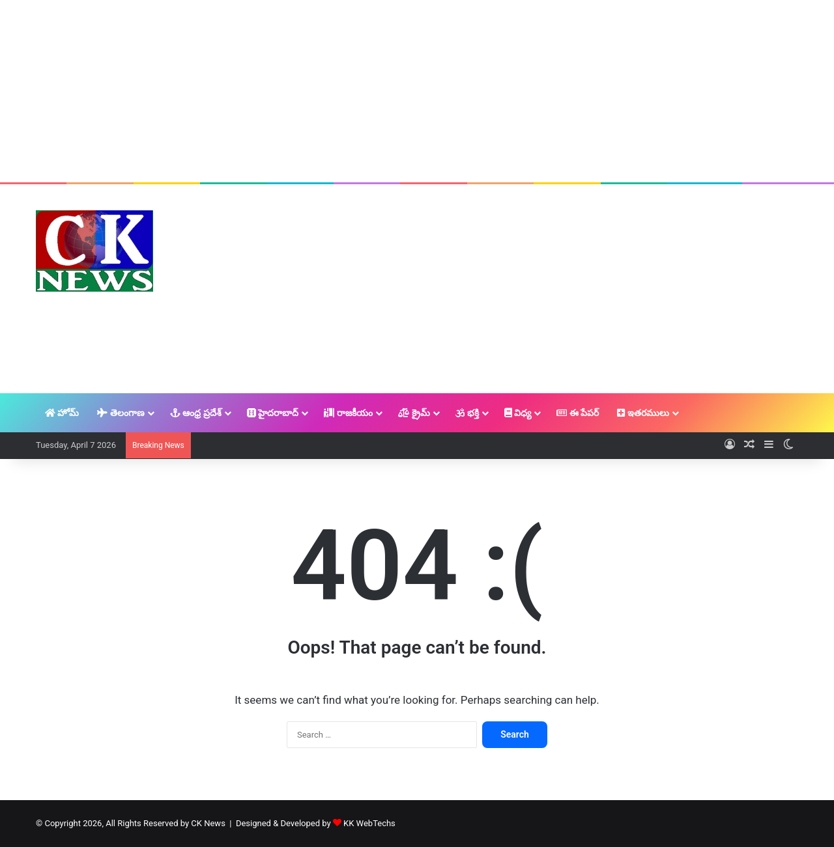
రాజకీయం (348, 413)
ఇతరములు (643, 413)
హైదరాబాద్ (272, 413)
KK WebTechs (369, 823)
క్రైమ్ (414, 413)
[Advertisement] (417, 91)
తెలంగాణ (120, 413)
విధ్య (517, 413)
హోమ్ (62, 413)
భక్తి (466, 413)
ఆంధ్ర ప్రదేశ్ (196, 413)
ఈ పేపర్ (577, 413)
